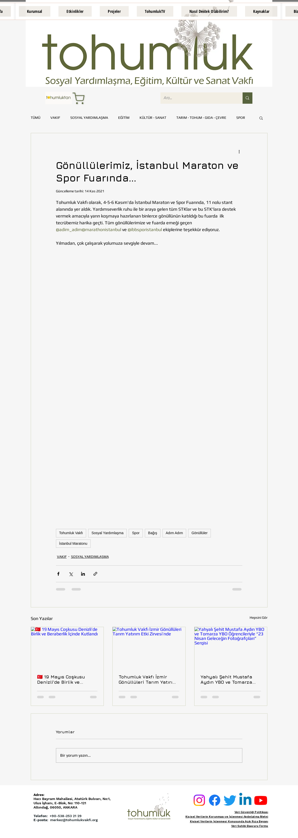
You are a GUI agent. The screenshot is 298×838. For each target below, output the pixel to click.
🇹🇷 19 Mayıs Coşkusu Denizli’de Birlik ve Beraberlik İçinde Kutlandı (67, 679)
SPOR (240, 118)
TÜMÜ (35, 118)
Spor (136, 533)
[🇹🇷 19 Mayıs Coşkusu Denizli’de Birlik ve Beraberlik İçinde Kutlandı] (67, 647)
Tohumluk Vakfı (71, 533)
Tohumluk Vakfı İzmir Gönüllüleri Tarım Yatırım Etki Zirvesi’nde (148, 679)
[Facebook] (214, 800)
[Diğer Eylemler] (239, 151)
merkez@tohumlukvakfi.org (74, 820)
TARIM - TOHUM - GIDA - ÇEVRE (201, 118)
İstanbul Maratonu (73, 543)
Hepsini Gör (259, 617)
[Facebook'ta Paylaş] (58, 573)
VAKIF (55, 118)
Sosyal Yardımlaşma (107, 533)
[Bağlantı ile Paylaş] (95, 573)
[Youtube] (260, 800)
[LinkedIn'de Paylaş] (83, 573)
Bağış (152, 533)
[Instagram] (199, 800)
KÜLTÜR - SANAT (153, 118)
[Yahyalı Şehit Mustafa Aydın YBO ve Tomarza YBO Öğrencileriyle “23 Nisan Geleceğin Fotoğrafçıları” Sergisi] (230, 647)
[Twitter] (230, 800)
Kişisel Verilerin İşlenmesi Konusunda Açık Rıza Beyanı (229, 821)
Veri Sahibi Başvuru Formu (249, 826)
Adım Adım (174, 533)
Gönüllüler (199, 533)
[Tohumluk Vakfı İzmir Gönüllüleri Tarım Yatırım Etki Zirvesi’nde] (149, 647)
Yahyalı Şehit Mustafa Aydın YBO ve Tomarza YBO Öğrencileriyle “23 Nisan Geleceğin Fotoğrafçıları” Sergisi (227, 679)
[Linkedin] (245, 800)
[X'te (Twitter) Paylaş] (70, 573)
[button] (34, 11)
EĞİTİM (123, 118)
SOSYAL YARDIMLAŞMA (89, 118)
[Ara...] (197, 98)
